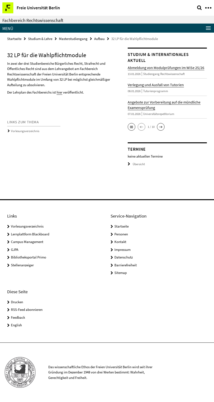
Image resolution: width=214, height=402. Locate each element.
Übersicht (136, 164)
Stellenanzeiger (22, 265)
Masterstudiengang (73, 38)
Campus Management (27, 241)
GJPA (14, 249)
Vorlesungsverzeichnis (25, 131)
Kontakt (120, 241)
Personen (121, 234)
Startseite (14, 38)
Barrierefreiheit (125, 265)
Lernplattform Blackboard (30, 234)
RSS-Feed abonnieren (27, 309)
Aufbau (99, 38)
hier (59, 92)
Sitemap (120, 272)
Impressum (122, 249)
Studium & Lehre (40, 38)
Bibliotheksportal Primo (28, 257)
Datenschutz (123, 257)
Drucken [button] (17, 302)
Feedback (18, 317)
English (16, 325)
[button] (131, 127)
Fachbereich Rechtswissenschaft (32, 20)
